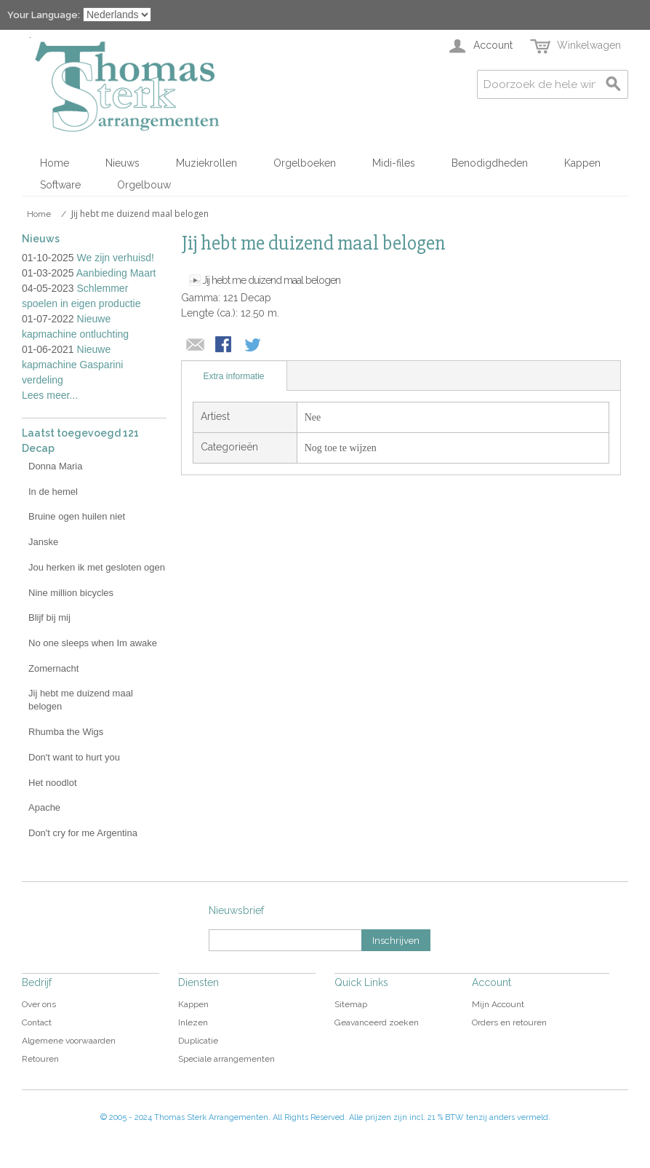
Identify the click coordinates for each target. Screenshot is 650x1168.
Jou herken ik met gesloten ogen (96, 567)
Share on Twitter (253, 345)
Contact (37, 1022)
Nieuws (122, 163)
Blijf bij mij (49, 617)
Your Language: (43, 14)
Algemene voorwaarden (69, 1041)
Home (54, 163)
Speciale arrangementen (226, 1059)
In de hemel (53, 491)
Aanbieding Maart (116, 273)
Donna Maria (55, 466)
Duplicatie (198, 1041)
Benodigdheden (490, 163)
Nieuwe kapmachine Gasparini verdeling (72, 364)
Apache (44, 807)
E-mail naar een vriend (195, 345)
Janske (43, 541)
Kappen (582, 163)
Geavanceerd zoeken (376, 1022)
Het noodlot (52, 782)
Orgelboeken (304, 163)
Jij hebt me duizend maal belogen (271, 280)
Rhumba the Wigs (65, 731)
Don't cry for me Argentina (82, 832)
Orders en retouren (509, 1022)
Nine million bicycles (70, 592)
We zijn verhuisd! (115, 257)
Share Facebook (224, 345)
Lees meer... (50, 395)
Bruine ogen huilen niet (76, 516)
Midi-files (393, 163)
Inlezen (193, 1022)
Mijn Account (498, 1004)
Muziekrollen (206, 163)
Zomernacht (53, 668)
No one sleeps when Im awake (92, 642)
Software (60, 185)
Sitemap (350, 1004)
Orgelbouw (144, 185)
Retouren (40, 1059)
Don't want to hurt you (74, 757)
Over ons (39, 1004)
